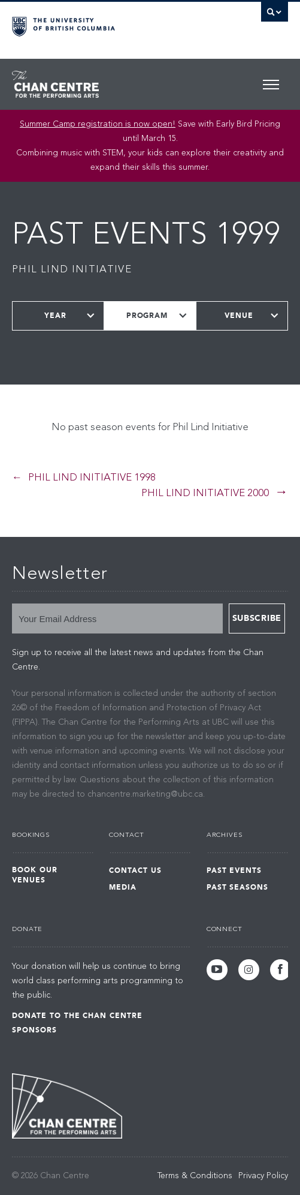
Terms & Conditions (194, 1176)
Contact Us (135, 870)
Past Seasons (238, 887)
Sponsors (34, 1030)
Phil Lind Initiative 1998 (92, 478)
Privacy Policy (263, 1176)
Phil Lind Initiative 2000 (205, 493)
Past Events (234, 870)
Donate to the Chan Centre (77, 1015)
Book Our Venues (34, 875)
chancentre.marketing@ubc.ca (145, 794)
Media (123, 887)
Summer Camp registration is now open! (97, 124)
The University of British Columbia (108, 24)
